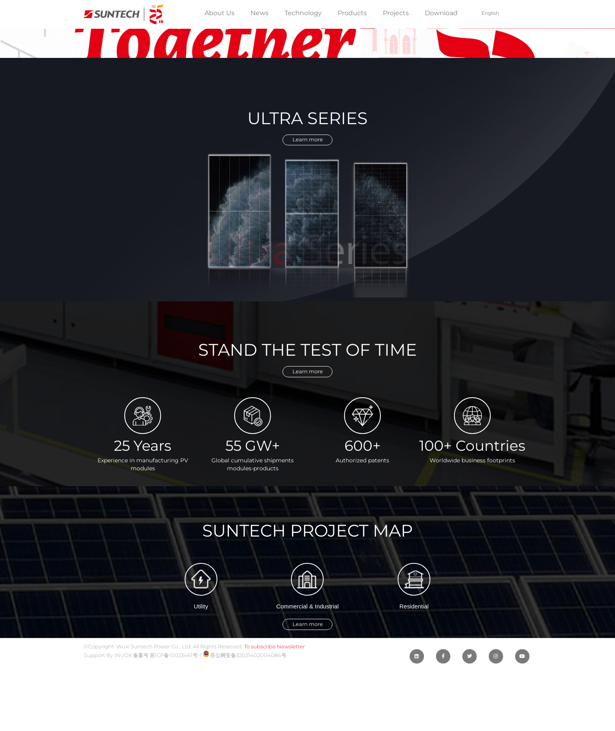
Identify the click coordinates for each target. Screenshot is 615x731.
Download (441, 13)
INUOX (123, 669)
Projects (396, 13)
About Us (220, 13)
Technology (303, 13)
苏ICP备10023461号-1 (176, 669)
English (490, 13)
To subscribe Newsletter (274, 661)
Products (352, 13)
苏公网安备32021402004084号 (245, 669)
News (260, 13)
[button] (307, 142)
